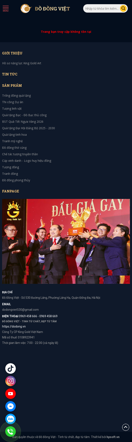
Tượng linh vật (12, 108)
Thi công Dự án (12, 102)
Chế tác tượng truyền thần (20, 154)
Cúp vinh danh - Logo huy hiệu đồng (26, 161)
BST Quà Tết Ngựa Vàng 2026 (22, 122)
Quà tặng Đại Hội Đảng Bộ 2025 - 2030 (28, 128)
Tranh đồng (10, 174)
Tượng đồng (10, 167)
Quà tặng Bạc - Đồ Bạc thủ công (24, 115)
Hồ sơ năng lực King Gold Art (21, 63)
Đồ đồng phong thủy (16, 180)
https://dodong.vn (14, 326)
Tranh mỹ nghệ (12, 141)
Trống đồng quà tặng (16, 95)
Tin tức (9, 74)
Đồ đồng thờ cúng (14, 148)
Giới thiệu (12, 53)
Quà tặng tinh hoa (14, 135)
